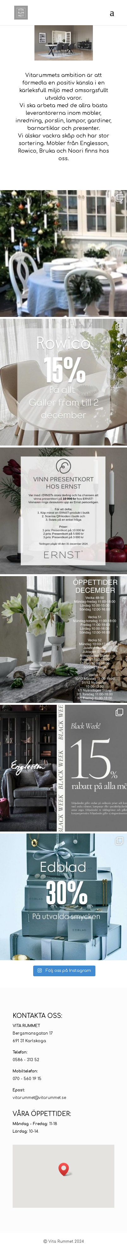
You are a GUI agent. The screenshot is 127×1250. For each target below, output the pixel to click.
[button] (65, 1169)
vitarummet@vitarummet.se (39, 1097)
